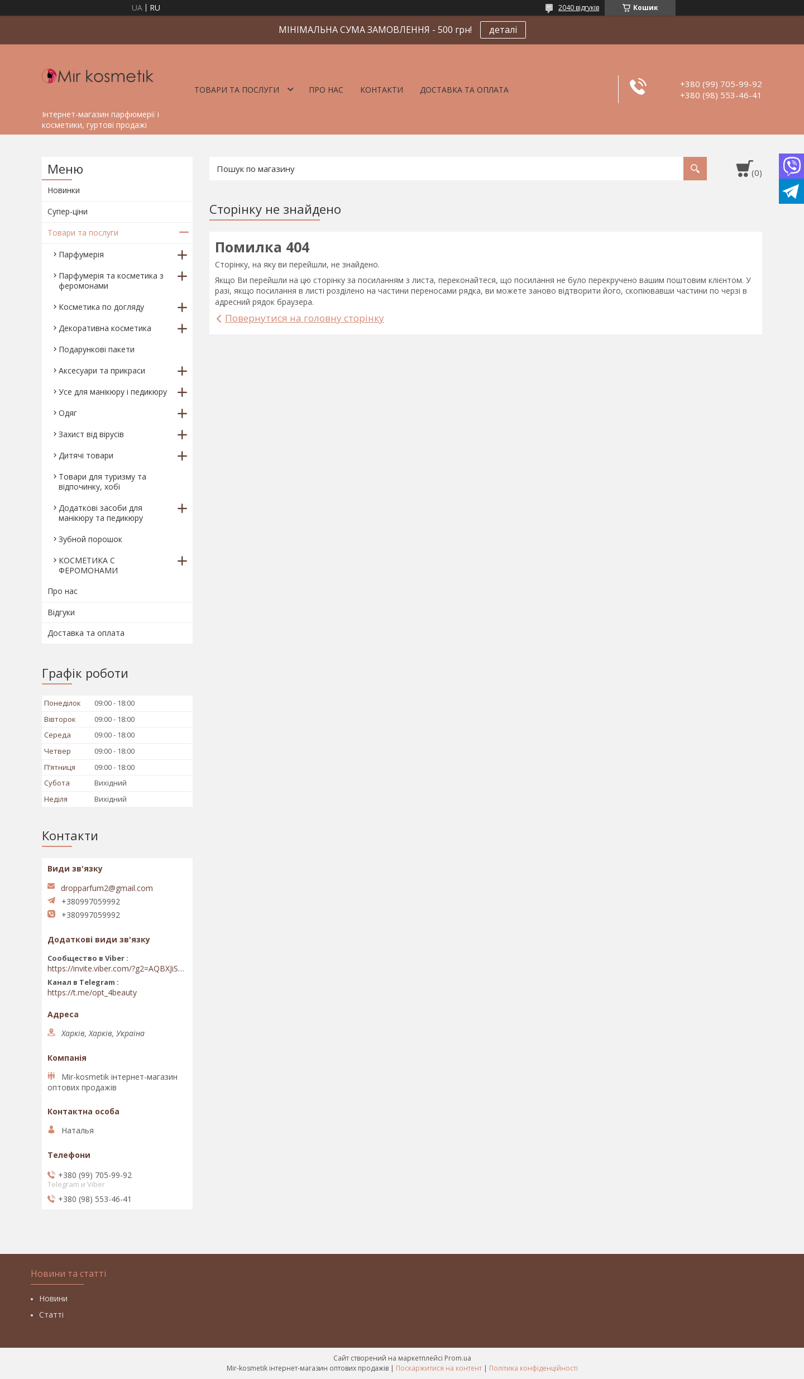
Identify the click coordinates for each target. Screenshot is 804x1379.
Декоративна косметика (105, 328)
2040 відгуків (578, 7)
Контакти (381, 89)
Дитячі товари (86, 455)
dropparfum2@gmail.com (107, 888)
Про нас (326, 89)
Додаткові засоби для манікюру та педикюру (101, 512)
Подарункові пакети (97, 349)
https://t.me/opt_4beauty (92, 993)
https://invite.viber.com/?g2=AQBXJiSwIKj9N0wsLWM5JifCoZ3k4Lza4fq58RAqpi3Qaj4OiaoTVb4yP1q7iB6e (117, 969)
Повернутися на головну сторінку (304, 318)
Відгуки (61, 612)
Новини (53, 1298)
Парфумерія (81, 254)
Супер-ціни (67, 211)
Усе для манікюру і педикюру (113, 391)
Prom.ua (457, 1358)
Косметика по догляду (101, 306)
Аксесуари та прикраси (102, 370)
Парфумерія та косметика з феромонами (111, 280)
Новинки (63, 190)
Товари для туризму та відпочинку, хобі (102, 481)
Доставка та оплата (464, 89)
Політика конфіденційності (533, 1368)
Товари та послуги (236, 89)
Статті (51, 1314)
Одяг (68, 413)
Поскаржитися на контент (439, 1368)
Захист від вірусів (91, 434)
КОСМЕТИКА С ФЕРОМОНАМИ (88, 565)
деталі (503, 29)
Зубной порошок (90, 539)
